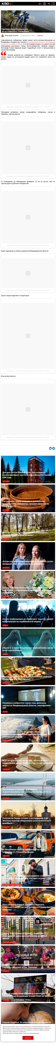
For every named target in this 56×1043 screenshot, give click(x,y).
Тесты (5, 712)
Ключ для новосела (9, 942)
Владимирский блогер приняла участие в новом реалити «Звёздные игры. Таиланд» (28, 959)
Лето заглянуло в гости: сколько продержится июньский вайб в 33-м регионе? (28, 527)
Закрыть (28, 1038)
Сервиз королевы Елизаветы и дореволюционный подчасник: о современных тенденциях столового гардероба (28, 585)
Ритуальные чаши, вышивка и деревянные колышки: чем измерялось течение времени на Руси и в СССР (28, 498)
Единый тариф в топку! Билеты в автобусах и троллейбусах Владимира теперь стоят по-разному (28, 988)
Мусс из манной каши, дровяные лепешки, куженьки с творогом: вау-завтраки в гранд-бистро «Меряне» (28, 902)
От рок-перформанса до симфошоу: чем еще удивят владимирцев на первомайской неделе (28, 613)
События (40, 35)
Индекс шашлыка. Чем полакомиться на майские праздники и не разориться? (28, 671)
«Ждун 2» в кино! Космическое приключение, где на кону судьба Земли (28, 642)
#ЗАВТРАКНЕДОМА (8, 913)
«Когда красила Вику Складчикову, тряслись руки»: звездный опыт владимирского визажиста (28, 556)
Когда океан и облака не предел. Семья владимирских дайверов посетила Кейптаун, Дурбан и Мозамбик (28, 729)
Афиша (5, 625)
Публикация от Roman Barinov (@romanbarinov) (20, 107)
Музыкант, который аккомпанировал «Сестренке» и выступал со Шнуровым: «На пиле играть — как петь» (28, 873)
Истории (6, 481)
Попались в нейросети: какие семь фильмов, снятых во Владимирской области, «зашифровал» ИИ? (28, 700)
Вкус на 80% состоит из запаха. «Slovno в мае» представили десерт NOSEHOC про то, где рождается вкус (28, 758)
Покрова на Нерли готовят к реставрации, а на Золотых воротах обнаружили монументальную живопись (28, 815)
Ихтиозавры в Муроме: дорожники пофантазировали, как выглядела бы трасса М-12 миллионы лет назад (28, 786)
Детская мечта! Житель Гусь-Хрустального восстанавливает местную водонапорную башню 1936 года (28, 469)
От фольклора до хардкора (12, 884)
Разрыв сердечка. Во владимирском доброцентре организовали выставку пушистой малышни (28, 1017)
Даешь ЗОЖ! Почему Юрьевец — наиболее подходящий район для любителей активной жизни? (28, 930)
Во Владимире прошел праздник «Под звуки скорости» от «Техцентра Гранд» (28, 844)
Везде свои (7, 740)
